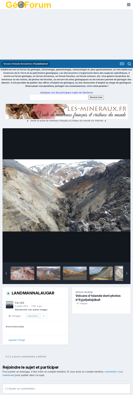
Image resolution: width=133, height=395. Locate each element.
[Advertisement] (66, 34)
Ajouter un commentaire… (21, 388)
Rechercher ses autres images (31, 309)
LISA (21, 302)
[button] (6, 273)
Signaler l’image (17, 340)
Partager (15, 316)
